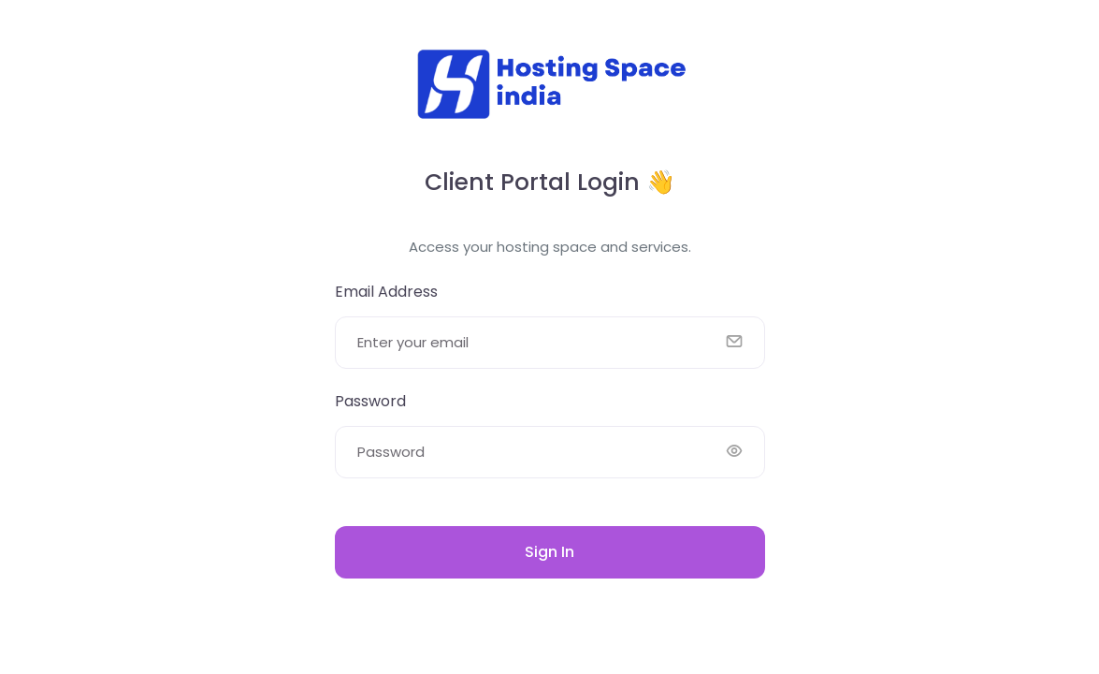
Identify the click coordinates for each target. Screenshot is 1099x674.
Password (370, 401)
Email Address (386, 291)
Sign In (549, 552)
